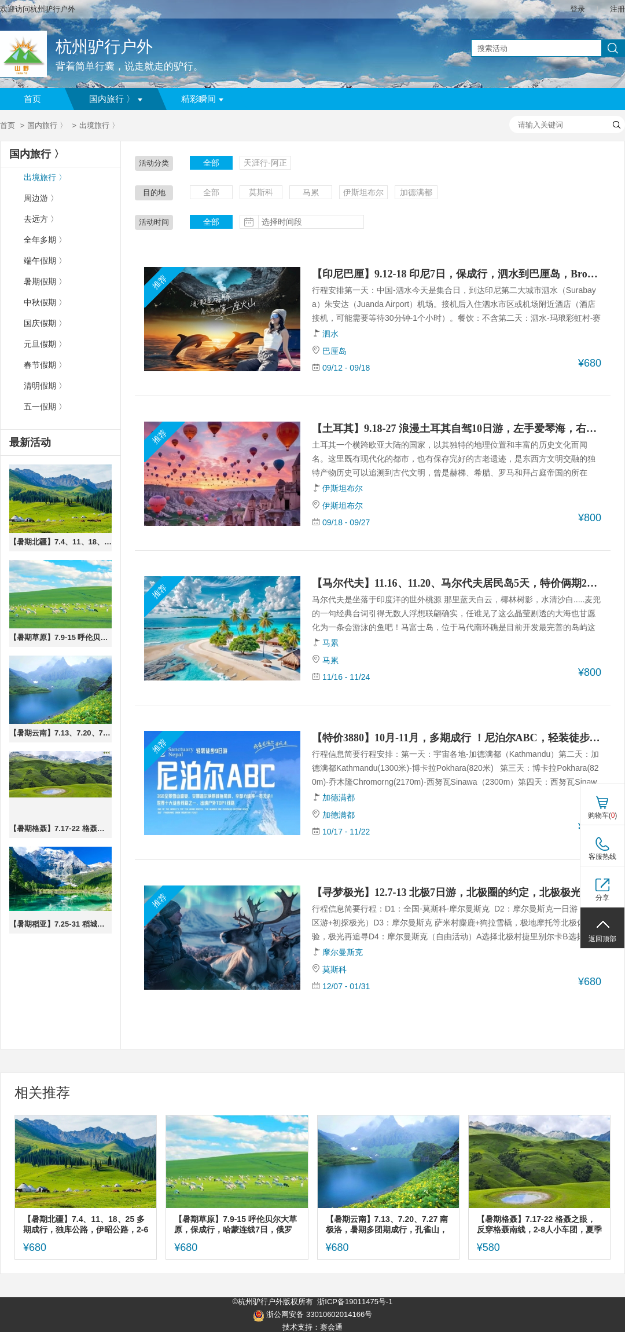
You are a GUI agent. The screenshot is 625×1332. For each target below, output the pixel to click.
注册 (617, 9)
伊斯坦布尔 (363, 192)
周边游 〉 (41, 198)
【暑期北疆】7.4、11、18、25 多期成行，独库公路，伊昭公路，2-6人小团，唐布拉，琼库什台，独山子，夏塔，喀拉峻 (60, 541)
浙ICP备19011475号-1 (354, 1301)
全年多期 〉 (45, 240)
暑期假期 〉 (45, 281)
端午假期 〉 (45, 261)
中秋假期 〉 (45, 302)
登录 (577, 9)
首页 (32, 99)
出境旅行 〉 (45, 177)
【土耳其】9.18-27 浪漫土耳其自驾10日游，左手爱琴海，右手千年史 (456, 428)
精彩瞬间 (202, 99)
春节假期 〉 (45, 365)
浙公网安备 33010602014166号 (312, 1316)
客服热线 (602, 856)
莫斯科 (261, 192)
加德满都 (416, 192)
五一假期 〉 (45, 406)
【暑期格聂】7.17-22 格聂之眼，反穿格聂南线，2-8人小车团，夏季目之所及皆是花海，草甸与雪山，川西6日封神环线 (60, 828)
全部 (211, 162)
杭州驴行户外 (104, 47)
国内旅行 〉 (115, 99)
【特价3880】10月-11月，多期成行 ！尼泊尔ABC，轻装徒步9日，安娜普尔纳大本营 (456, 738)
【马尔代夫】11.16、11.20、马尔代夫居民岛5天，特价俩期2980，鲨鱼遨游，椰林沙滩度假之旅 (456, 583)
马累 (311, 192)
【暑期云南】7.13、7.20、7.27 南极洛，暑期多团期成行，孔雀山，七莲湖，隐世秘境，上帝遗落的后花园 (60, 733)
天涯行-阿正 (265, 162)
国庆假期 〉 (45, 323)
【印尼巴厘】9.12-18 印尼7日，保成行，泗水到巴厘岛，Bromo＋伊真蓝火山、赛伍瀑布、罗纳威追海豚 (456, 274)
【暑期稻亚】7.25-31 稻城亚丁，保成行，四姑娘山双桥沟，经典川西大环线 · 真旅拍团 (60, 924)
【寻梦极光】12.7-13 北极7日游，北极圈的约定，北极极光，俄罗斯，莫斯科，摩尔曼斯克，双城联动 (456, 892)
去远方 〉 (41, 219)
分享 (602, 898)
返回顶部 (602, 939)
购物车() (602, 815)
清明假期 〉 (45, 386)
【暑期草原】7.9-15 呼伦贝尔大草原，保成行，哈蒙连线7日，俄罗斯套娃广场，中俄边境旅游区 (60, 637)
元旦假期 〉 (45, 344)
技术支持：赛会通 (312, 1327)
